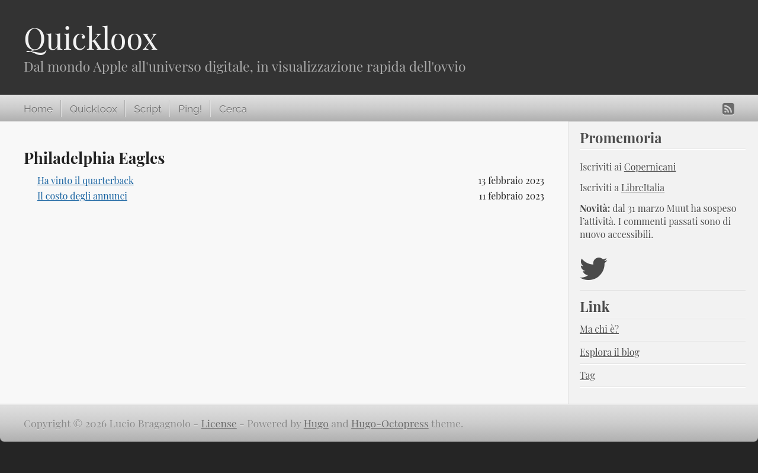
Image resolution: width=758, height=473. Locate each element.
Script (147, 109)
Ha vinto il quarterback (85, 180)
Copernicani (650, 166)
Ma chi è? (599, 329)
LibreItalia (642, 187)
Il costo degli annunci (82, 195)
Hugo (316, 423)
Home (38, 109)
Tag (587, 375)
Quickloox (91, 37)
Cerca (233, 109)
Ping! (190, 109)
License (219, 423)
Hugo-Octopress (390, 423)
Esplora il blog (610, 352)
